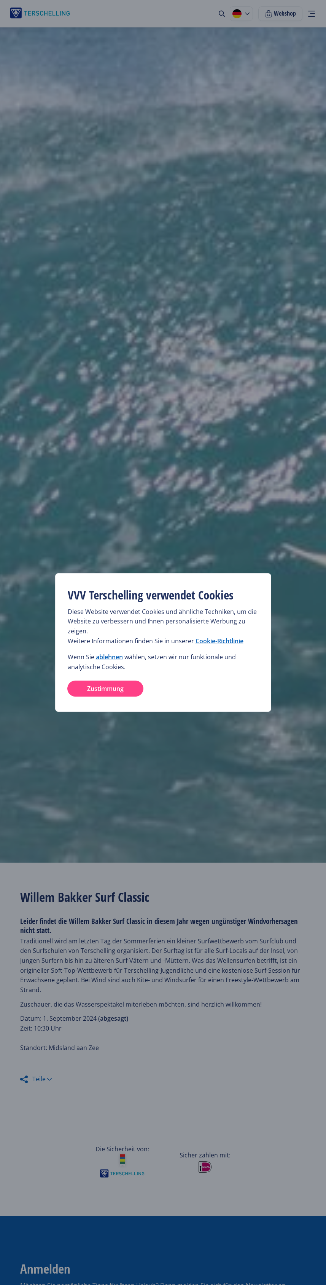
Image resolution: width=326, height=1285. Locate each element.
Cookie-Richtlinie (219, 641)
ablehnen (109, 657)
